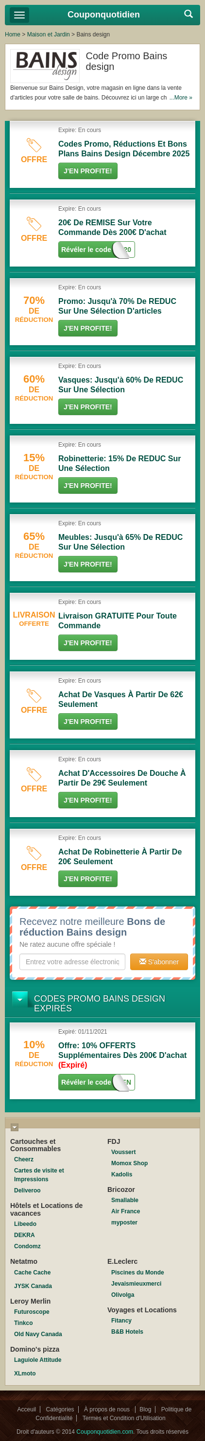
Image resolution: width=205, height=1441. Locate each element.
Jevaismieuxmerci (136, 1283)
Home (12, 34)
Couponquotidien (104, 14)
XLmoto (25, 1373)
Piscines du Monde (137, 1272)
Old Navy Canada (38, 1334)
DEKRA (24, 1235)
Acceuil (26, 1409)
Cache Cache (32, 1272)
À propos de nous (107, 1409)
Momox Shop (129, 1163)
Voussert (123, 1152)
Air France (125, 1211)
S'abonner (159, 962)
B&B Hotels (127, 1331)
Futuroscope (32, 1311)
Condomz (27, 1246)
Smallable (124, 1200)
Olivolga (122, 1294)
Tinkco (23, 1323)
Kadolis (121, 1174)
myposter (124, 1222)
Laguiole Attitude (38, 1360)
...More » (181, 97)
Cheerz (24, 1159)
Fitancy (121, 1320)
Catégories (60, 1409)
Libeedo (25, 1224)
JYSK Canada (33, 1286)
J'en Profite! (88, 171)
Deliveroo (27, 1190)
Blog (145, 1409)
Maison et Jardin (48, 34)
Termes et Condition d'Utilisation (124, 1418)
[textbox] (72, 962)
